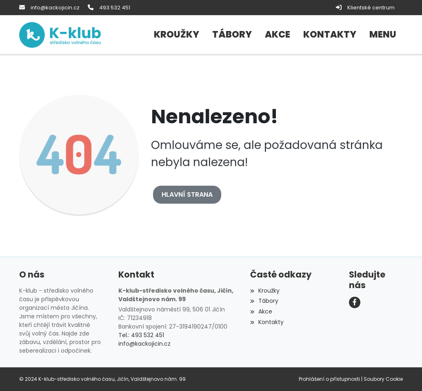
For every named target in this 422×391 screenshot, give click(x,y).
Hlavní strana (187, 194)
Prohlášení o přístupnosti (329, 378)
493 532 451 (114, 7)
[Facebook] (354, 302)
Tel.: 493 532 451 (141, 335)
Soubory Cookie (383, 378)
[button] (383, 35)
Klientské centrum (371, 7)
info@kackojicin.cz (55, 7)
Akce (261, 311)
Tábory (264, 301)
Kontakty (267, 322)
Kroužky (265, 291)
